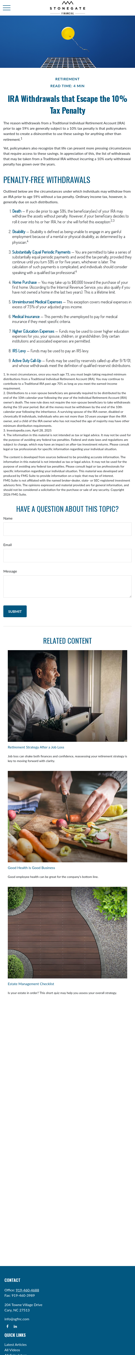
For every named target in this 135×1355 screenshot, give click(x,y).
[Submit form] (15, 611)
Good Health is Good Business (31, 867)
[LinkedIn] (15, 1326)
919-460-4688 (27, 1290)
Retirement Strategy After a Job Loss (36, 747)
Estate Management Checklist (31, 984)
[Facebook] (7, 1326)
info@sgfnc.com (16, 1319)
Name (8, 518)
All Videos (12, 1350)
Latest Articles (15, 1344)
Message (10, 571)
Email (7, 544)
